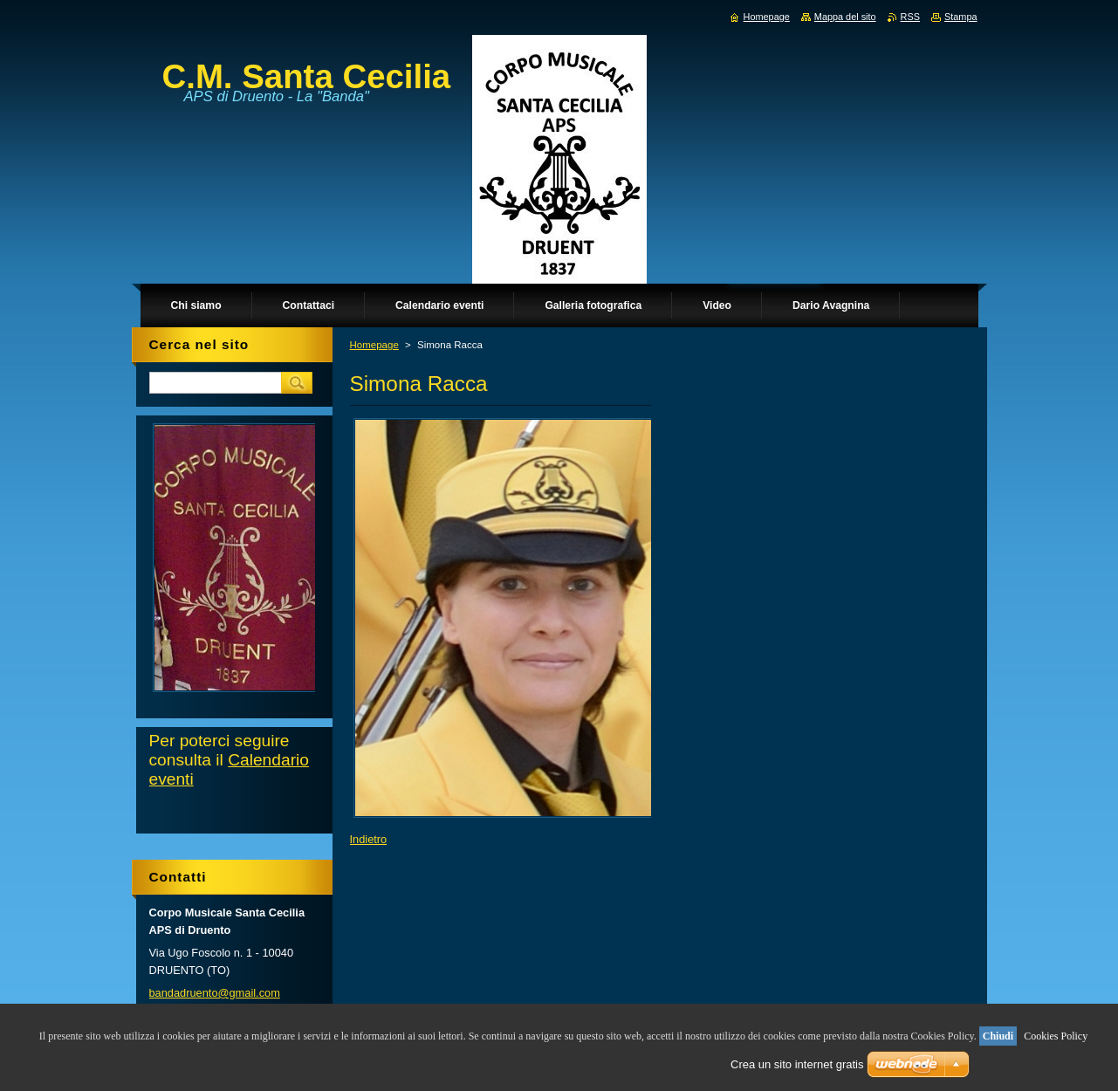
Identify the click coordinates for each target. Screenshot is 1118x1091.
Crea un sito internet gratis (796, 1064)
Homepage (374, 345)
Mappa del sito (845, 16)
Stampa (960, 16)
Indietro (369, 839)
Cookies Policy (1055, 1036)
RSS (910, 16)
